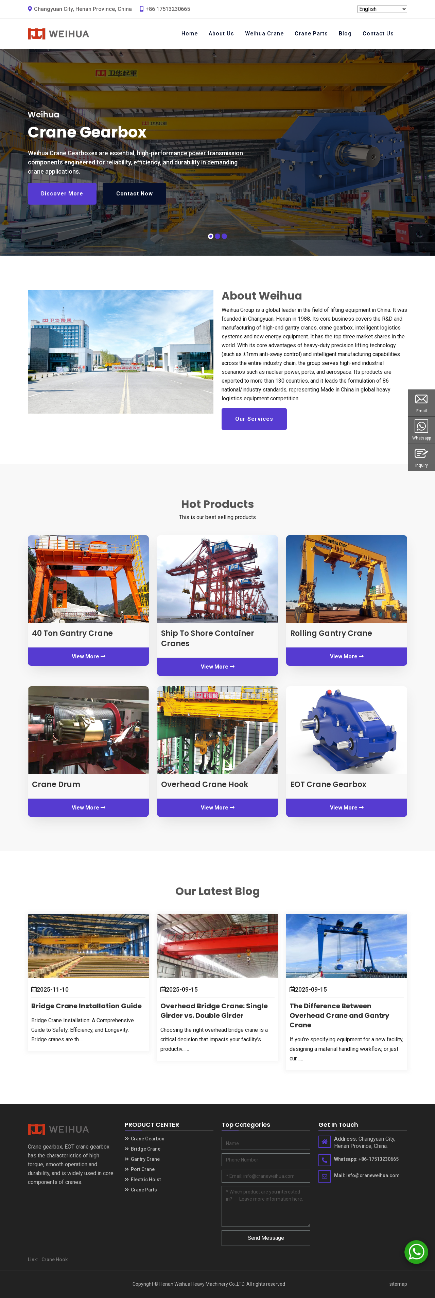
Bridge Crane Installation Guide (86, 1006)
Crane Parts (311, 33)
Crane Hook (54, 1259)
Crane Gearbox (144, 1138)
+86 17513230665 (165, 9)
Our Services (254, 419)
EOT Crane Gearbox (328, 784)
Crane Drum (56, 784)
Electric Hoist (143, 1179)
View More (88, 656)
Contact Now (136, 199)
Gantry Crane (142, 1159)
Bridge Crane (142, 1149)
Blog (345, 33)
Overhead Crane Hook (204, 784)
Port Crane (140, 1169)
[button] (210, 236)
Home (189, 33)
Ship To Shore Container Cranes (207, 638)
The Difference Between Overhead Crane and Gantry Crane (339, 1015)
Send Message (266, 1238)
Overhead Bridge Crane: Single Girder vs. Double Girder (214, 1010)
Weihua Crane (264, 33)
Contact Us (378, 33)
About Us (221, 33)
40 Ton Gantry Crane (72, 633)
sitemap (398, 1284)
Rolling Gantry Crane (331, 633)
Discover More (63, 199)
